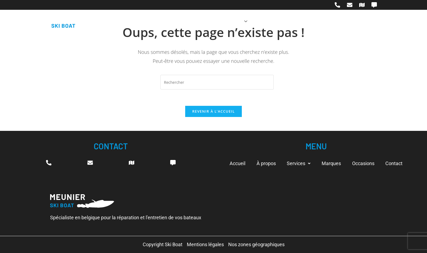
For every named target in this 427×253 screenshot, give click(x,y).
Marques (267, 21)
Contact (329, 21)
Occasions (299, 21)
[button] (298, 163)
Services (234, 21)
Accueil (173, 21)
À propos (201, 21)
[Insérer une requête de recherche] (217, 82)
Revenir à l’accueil (213, 111)
